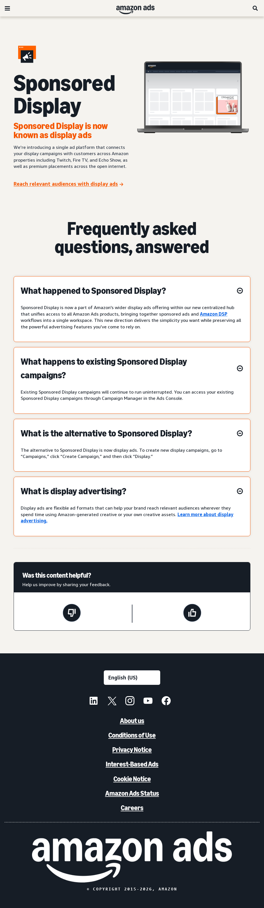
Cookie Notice (132, 779)
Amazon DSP (213, 314)
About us (132, 721)
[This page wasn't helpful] (72, 614)
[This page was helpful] (192, 614)
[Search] (255, 8)
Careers (132, 808)
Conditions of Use (132, 735)
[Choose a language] (132, 677)
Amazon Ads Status (132, 793)
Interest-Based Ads (132, 764)
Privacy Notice (132, 750)
